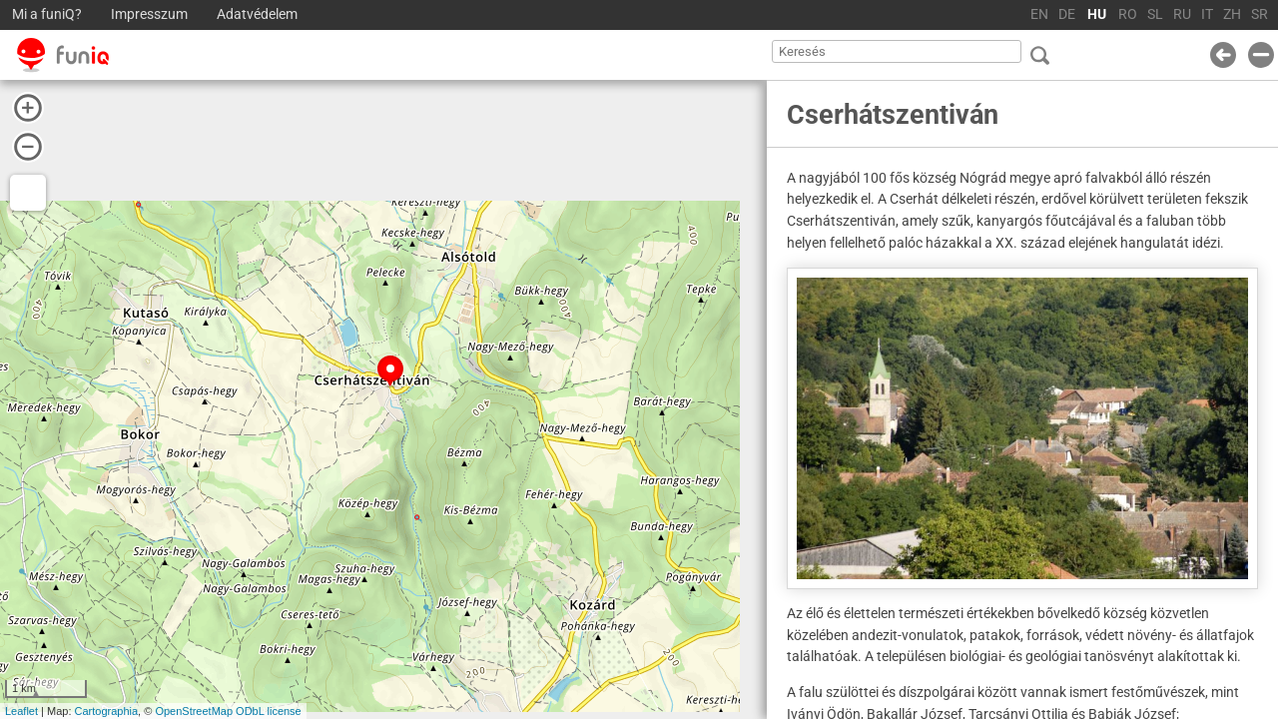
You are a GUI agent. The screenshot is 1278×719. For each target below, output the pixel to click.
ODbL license (269, 711)
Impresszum (149, 14)
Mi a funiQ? (47, 14)
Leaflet (21, 711)
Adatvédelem (257, 14)
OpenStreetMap (194, 711)
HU (1096, 14)
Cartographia (107, 711)
